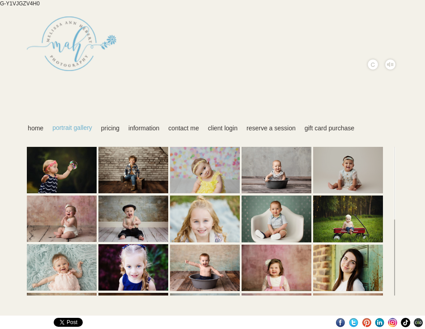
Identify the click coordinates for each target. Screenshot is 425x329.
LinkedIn (379, 322)
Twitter (353, 322)
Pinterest (366, 322)
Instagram (392, 322)
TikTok (405, 322)
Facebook (340, 322)
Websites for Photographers (418, 322)
